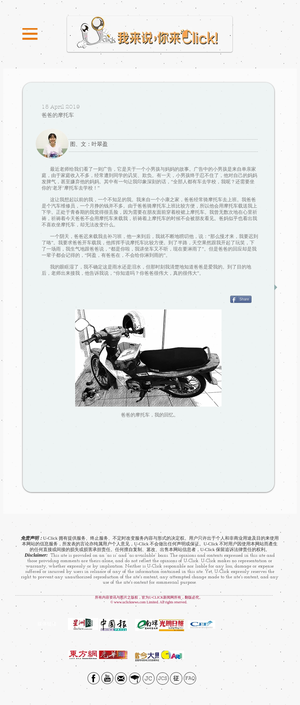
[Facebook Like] (211, 431)
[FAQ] (190, 678)
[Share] (240, 299)
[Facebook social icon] (93, 678)
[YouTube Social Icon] (107, 678)
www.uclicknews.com (130, 602)
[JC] (148, 678)
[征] (176, 678)
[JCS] (162, 678)
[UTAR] (134, 678)
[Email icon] (121, 678)
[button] (30, 34)
